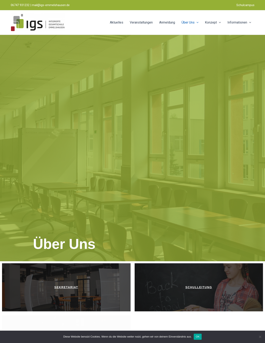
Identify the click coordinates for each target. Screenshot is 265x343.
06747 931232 (20, 5)
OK (198, 336)
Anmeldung (167, 22)
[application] (197, 22)
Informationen (239, 22)
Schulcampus (245, 5)
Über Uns (190, 22)
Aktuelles (116, 22)
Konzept (213, 22)
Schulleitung (198, 287)
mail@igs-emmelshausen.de (51, 5)
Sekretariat (66, 287)
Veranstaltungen (141, 22)
